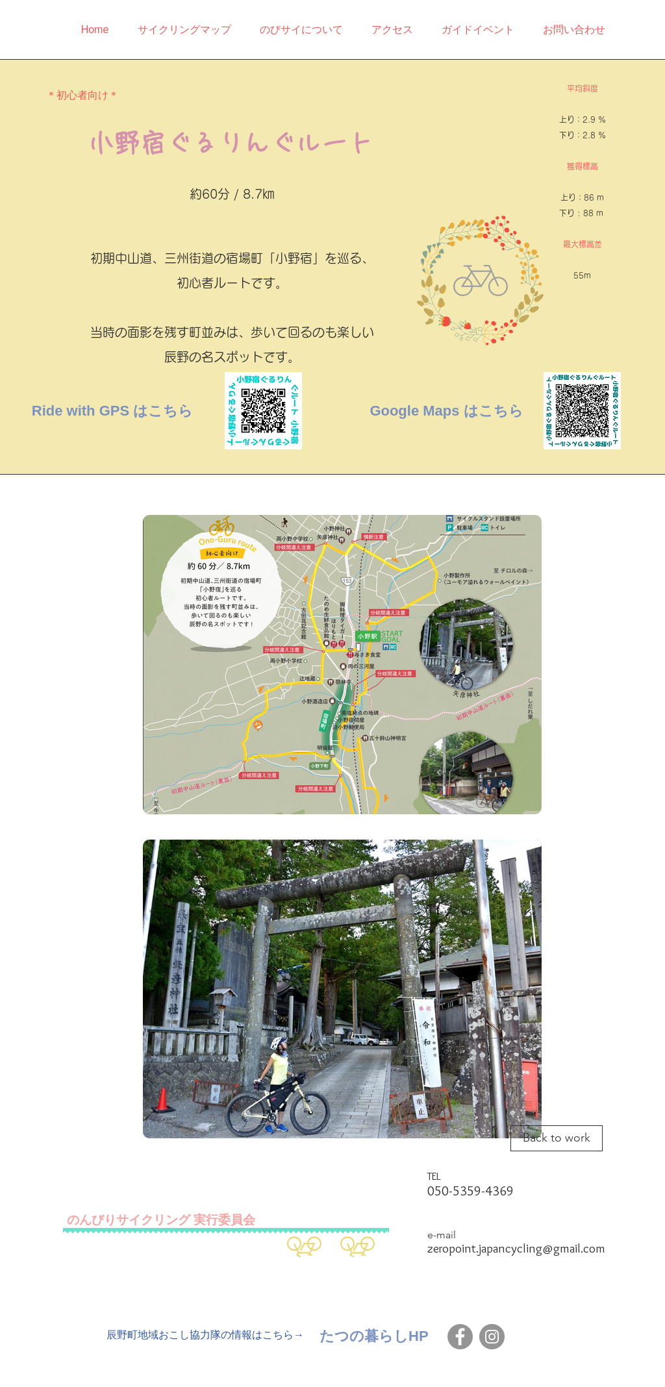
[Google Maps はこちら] (446, 411)
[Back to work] (556, 1138)
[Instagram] (492, 1336)
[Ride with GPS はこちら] (112, 411)
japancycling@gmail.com (542, 1248)
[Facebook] (460, 1336)
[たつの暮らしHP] (374, 1336)
